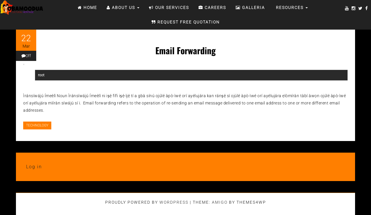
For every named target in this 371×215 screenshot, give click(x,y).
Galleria (250, 7)
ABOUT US (123, 7)
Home (87, 7)
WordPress (173, 202)
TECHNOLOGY (37, 125)
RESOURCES (291, 7)
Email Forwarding (185, 50)
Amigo (220, 202)
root (41, 75)
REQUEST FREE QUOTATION (186, 22)
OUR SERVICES (169, 7)
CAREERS (212, 7)
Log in (34, 166)
